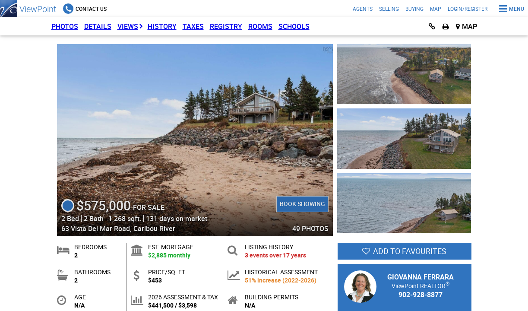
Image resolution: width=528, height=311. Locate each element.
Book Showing (302, 204)
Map (435, 8)
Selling (389, 8)
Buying (414, 8)
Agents (363, 8)
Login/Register (467, 8)
